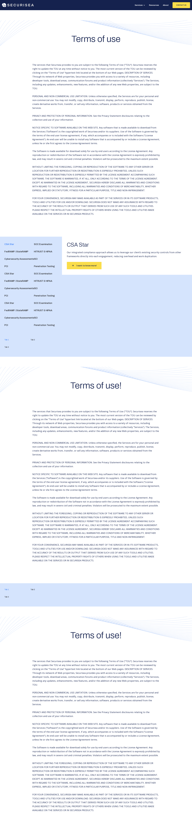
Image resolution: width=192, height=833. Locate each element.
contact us (181, 5)
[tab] (9, 244)
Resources (154, 5)
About (166, 5)
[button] (140, 5)
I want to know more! (84, 265)
